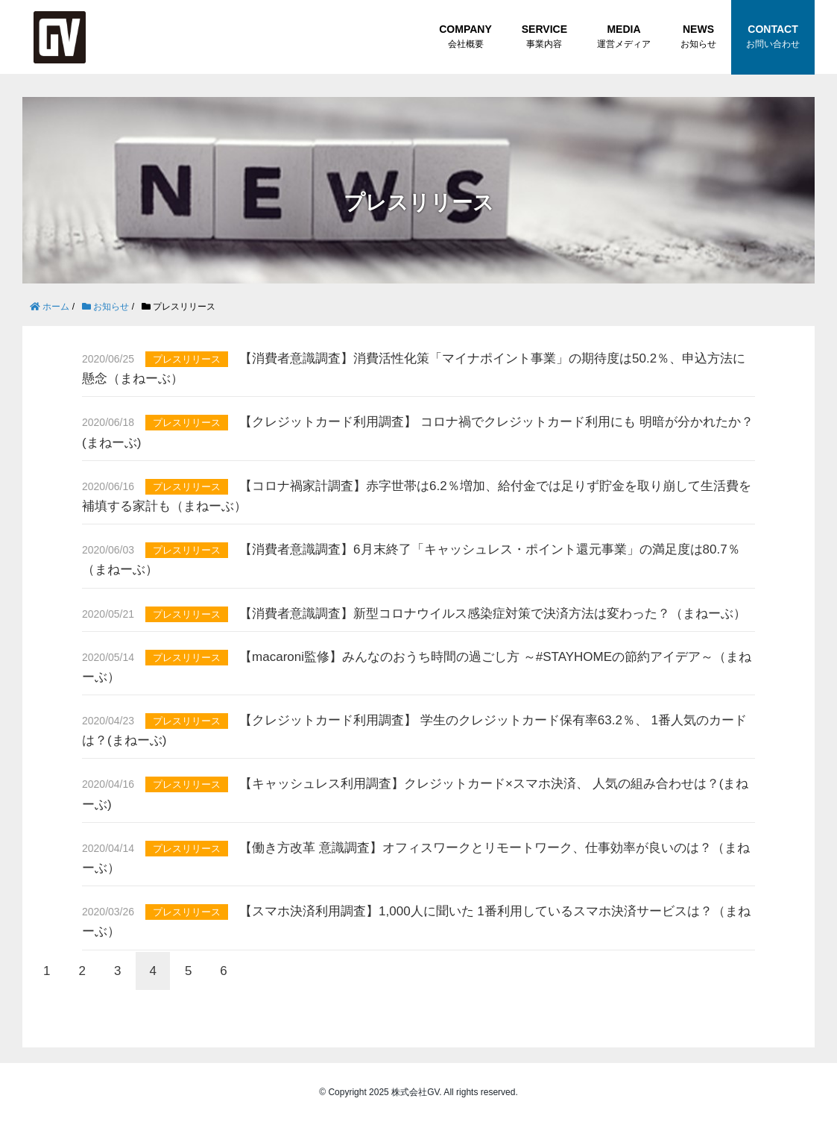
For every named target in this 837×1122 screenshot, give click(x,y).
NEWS (698, 37)
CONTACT (773, 37)
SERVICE (544, 37)
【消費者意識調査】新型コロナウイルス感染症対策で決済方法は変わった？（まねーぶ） (492, 614)
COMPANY (465, 37)
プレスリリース (187, 359)
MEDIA (624, 37)
